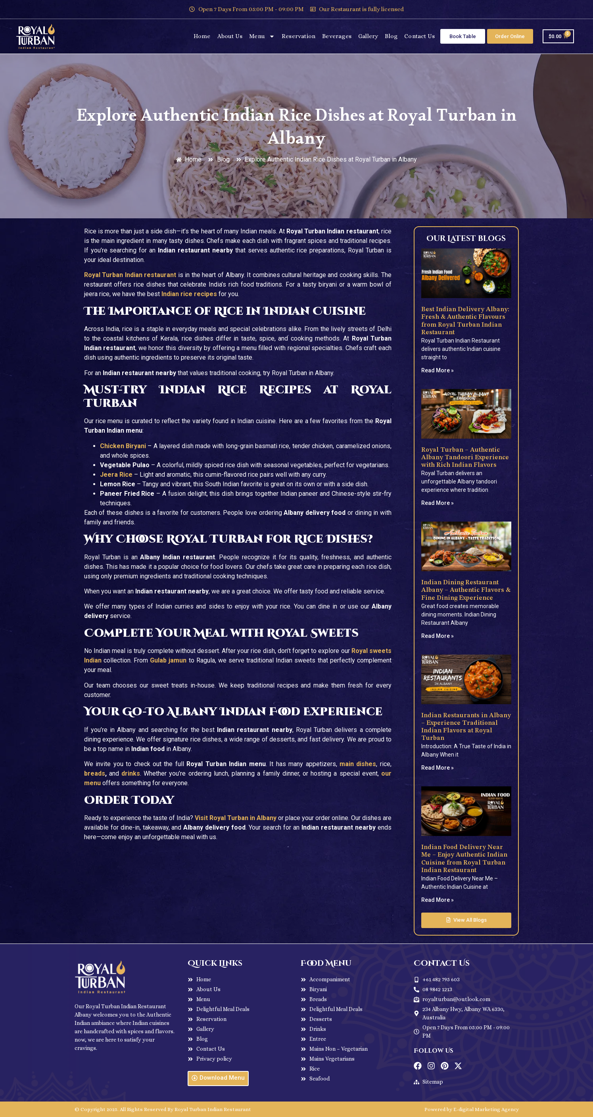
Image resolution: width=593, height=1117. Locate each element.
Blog (391, 36)
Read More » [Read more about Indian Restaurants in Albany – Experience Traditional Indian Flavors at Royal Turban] (437, 768)
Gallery (368, 36)
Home (202, 36)
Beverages (336, 36)
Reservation (298, 36)
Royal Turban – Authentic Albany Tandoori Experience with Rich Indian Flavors (465, 457)
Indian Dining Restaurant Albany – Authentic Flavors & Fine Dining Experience (465, 590)
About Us (230, 36)
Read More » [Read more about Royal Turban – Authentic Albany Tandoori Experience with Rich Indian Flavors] (437, 503)
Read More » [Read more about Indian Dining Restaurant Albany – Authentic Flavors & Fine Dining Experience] (437, 636)
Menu (262, 36)
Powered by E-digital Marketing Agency (471, 1109)
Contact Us (419, 36)
